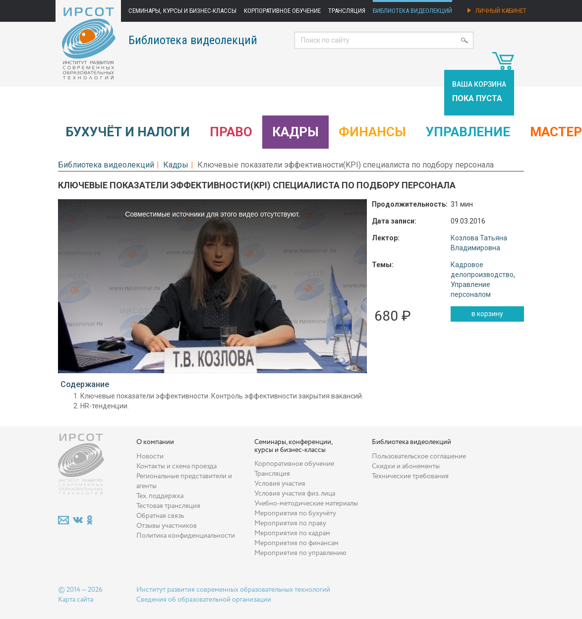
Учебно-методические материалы (306, 503)
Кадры (295, 131)
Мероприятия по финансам (296, 543)
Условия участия (279, 484)
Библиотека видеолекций (412, 10)
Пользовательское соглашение (419, 456)
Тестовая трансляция (168, 506)
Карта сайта (75, 600)
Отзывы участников (166, 526)
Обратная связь (160, 516)
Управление (468, 131)
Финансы (372, 131)
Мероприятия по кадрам (292, 533)
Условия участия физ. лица (294, 494)
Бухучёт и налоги (127, 131)
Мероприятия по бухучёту (295, 513)
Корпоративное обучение (282, 10)
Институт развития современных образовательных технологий (233, 590)
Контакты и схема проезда (176, 466)
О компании (155, 442)
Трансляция (346, 10)
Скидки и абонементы (406, 466)
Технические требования (410, 476)
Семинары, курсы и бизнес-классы (182, 10)
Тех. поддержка (159, 496)
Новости (150, 456)
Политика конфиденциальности (185, 536)
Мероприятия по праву (290, 523)
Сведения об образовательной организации (203, 600)
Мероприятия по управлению (300, 553)
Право (231, 131)
